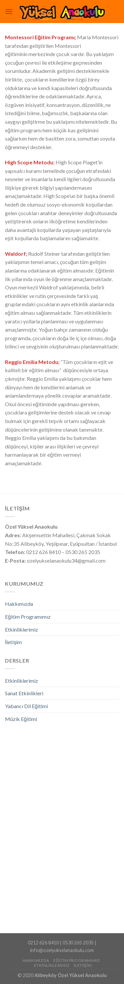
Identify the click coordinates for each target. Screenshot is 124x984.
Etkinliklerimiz (21, 629)
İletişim (13, 642)
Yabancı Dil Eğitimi (26, 706)
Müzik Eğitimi (21, 719)
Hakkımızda (19, 604)
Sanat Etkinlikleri (24, 693)
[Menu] (9, 11)
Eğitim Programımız (28, 616)
